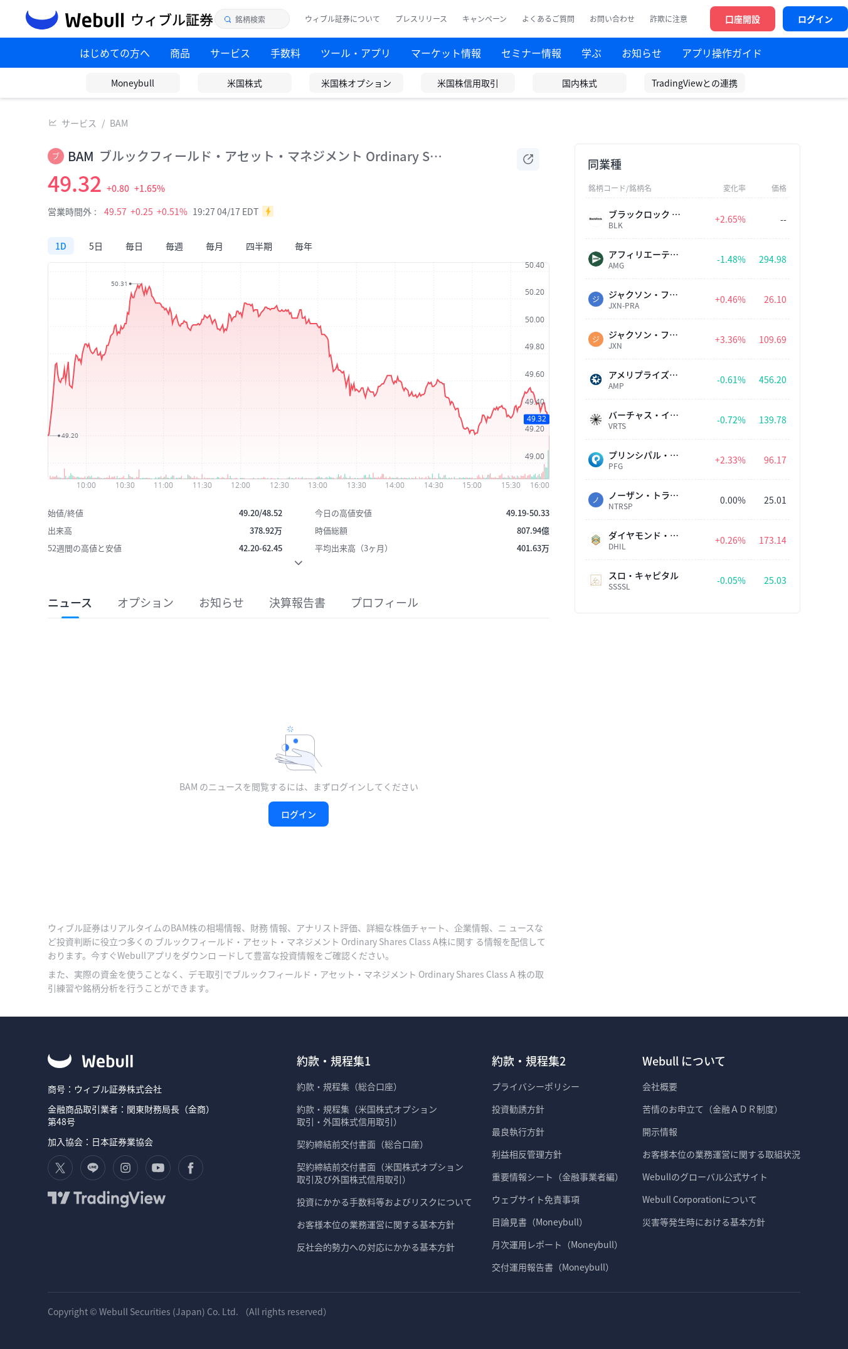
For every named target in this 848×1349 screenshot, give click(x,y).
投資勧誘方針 (518, 1109)
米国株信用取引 (468, 83)
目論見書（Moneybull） (540, 1221)
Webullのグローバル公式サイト (705, 1176)
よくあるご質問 (548, 19)
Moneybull (132, 83)
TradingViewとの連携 (695, 83)
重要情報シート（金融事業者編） (557, 1176)
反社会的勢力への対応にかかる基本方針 (376, 1247)
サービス (79, 123)
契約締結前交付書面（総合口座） (362, 1144)
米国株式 (244, 83)
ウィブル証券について (342, 19)
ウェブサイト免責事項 (536, 1199)
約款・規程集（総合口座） (349, 1086)
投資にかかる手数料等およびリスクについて (384, 1201)
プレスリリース (421, 19)
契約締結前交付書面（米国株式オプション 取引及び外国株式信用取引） (380, 1172)
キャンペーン (484, 19)
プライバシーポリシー (536, 1086)
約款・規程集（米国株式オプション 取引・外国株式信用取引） (367, 1115)
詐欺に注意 (668, 19)
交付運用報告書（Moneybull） (553, 1267)
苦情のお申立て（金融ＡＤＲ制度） (712, 1109)
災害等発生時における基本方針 (703, 1221)
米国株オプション (356, 83)
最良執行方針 (518, 1131)
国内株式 (579, 83)
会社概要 (659, 1086)
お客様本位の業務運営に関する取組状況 (721, 1154)
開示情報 (659, 1131)
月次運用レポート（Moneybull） (557, 1244)
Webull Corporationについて (700, 1199)
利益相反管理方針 (527, 1154)
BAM (119, 123)
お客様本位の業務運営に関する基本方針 (376, 1224)
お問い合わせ (612, 19)
